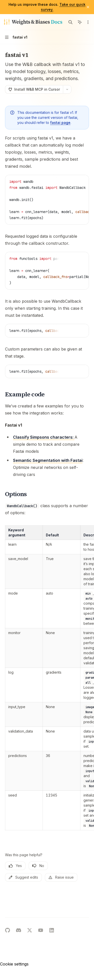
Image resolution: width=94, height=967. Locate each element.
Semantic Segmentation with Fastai (47, 460)
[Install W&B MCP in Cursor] (34, 89)
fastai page (60, 122)
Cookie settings (14, 963)
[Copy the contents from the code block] (73, 181)
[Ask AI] (81, 181)
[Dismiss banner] (88, 7)
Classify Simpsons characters (42, 437)
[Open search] (70, 22)
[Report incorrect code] (65, 181)
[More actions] (87, 22)
